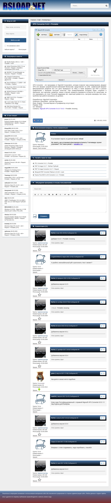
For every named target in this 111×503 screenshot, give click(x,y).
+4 (38, 120)
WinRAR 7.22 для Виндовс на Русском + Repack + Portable (14, 73)
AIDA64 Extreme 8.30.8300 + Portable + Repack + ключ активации (14, 93)
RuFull (53, 233)
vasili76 (53, 396)
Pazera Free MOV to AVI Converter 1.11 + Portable (49, 175)
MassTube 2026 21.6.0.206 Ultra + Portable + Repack (15, 87)
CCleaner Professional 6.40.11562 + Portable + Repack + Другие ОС (14, 78)
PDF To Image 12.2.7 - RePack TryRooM (46, 166)
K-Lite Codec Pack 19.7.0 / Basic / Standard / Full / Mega (15, 102)
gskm (53, 373)
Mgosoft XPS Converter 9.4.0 (50, 108)
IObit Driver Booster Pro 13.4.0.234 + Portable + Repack (14, 107)
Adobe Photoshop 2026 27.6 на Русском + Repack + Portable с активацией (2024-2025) (15, 68)
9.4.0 (62, 108)
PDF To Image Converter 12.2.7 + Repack (47, 169)
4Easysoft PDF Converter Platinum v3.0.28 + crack (49, 172)
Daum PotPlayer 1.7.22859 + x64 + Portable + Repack (15, 83)
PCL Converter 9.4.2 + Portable (44, 163)
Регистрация (22, 49)
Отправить (43, 216)
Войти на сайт (15, 40)
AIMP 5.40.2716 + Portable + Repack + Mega (14, 98)
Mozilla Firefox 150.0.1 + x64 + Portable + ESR (14, 62)
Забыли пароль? (10, 49)
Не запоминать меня (13, 46)
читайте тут (78, 144)
